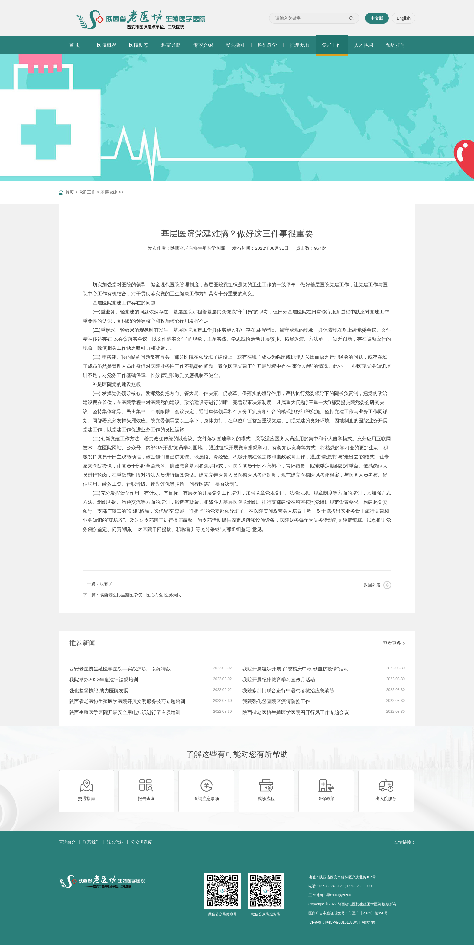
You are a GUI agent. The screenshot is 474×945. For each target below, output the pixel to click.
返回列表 (372, 585)
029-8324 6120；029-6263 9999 (345, 886)
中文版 (377, 18)
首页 (69, 192)
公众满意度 (141, 842)
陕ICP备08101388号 (341, 922)
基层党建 (108, 192)
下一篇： (132, 595)
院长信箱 (115, 842)
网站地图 (368, 922)
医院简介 (67, 842)
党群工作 (87, 192)
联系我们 (91, 842)
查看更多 (394, 643)
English (404, 18)
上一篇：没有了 (97, 583)
